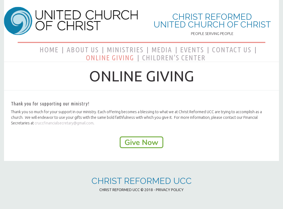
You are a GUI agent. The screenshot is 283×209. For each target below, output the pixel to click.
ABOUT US (83, 50)
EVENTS (192, 50)
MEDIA (162, 50)
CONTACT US (231, 50)
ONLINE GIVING (110, 58)
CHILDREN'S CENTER (174, 58)
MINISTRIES (125, 50)
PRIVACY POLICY (170, 190)
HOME (49, 50)
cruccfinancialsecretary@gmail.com (64, 123)
